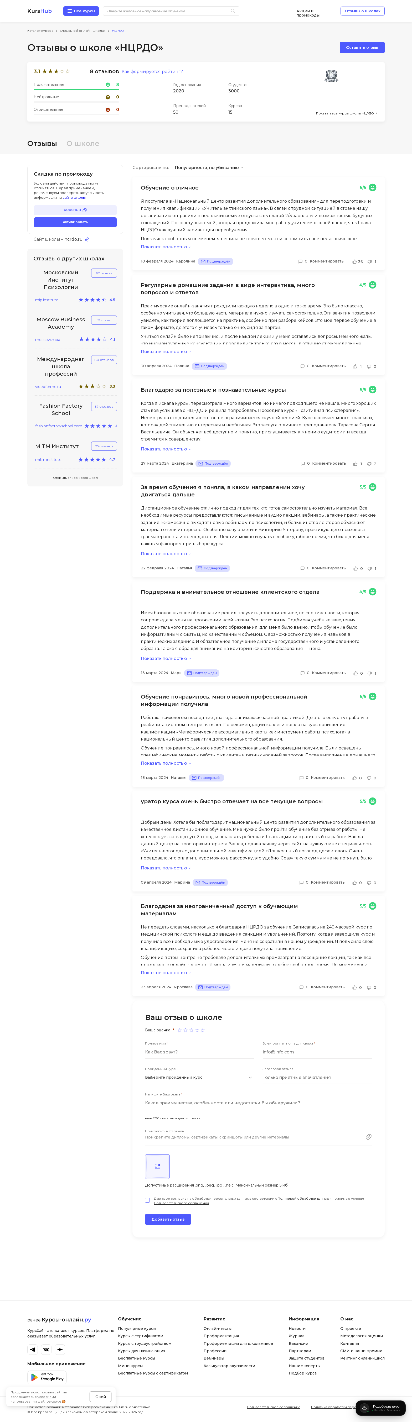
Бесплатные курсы (136, 1358)
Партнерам (300, 1350)
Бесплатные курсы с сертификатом (153, 1373)
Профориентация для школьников (238, 1343)
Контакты (349, 1343)
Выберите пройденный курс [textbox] (173, 1077)
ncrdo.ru (73, 239)
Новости (297, 1328)
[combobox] (199, 1077)
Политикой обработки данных (303, 1198)
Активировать (75, 222)
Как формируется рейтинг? (152, 71)
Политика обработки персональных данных (348, 1407)
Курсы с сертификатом (140, 1336)
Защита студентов (307, 1358)
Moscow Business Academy (61, 323)
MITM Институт (57, 446)
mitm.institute (48, 459)
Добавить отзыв (168, 1219)
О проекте (350, 1328)
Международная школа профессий (61, 366)
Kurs (39, 11)
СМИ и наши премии (361, 1350)
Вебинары (214, 1358)
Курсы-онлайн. (66, 1319)
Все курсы (84, 11)
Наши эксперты (304, 1365)
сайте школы (74, 197)
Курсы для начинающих (141, 1350)
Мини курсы (130, 1365)
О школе (82, 143)
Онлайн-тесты (217, 1328)
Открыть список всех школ (75, 478)
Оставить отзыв (362, 47)
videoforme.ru (48, 386)
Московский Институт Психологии (60, 279)
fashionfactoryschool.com (58, 426)
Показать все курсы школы (345, 113)
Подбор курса (303, 1373)
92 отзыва (104, 273)
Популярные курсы (137, 1328)
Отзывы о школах (362, 11)
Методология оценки (361, 1336)
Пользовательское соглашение (273, 1407)
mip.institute (46, 300)
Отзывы (42, 143)
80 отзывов (104, 360)
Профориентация (221, 1336)
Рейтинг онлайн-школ (362, 1358)
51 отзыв (104, 320)
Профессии (215, 1350)
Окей (100, 1396)
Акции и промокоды (308, 11)
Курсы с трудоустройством (144, 1343)
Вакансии (298, 1343)
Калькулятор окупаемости (229, 1365)
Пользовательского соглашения (181, 1203)
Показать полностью (164, 246)
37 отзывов (104, 406)
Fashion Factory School (61, 409)
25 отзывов (104, 446)
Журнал (296, 1336)
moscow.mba (47, 339)
